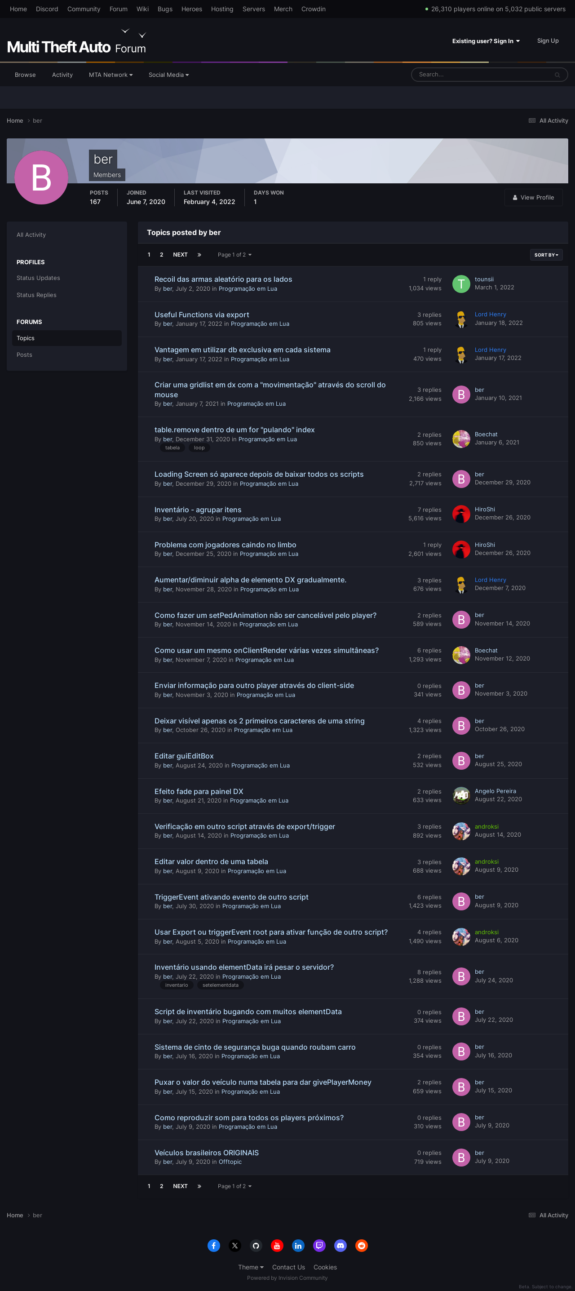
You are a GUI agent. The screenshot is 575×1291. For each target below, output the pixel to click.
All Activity (31, 234)
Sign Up (548, 40)
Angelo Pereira (495, 790)
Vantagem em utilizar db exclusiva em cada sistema (243, 349)
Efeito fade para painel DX (199, 791)
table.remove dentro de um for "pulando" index (235, 429)
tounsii (484, 279)
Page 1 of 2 (235, 254)
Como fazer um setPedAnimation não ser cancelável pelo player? (265, 615)
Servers (254, 9)
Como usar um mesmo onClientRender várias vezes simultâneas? (267, 650)
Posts (24, 354)
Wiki (143, 9)
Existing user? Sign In (486, 40)
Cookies (325, 1267)
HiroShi (485, 509)
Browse (25, 74)
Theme (251, 1267)
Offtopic (230, 1161)
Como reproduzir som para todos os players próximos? (249, 1117)
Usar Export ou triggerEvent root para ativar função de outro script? (271, 931)
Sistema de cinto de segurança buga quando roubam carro (255, 1047)
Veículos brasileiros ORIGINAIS (207, 1152)
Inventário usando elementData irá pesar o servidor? (244, 967)
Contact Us (288, 1267)
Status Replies (37, 294)
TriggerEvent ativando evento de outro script (232, 896)
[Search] (451, 74)
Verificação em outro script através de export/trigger (245, 826)
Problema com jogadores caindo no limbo (225, 544)
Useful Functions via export (202, 314)
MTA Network (111, 74)
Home (18, 9)
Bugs (165, 9)
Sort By (546, 254)
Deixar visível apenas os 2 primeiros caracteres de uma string (260, 720)
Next (180, 254)
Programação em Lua (248, 288)
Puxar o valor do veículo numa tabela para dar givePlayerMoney (263, 1082)
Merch (283, 9)
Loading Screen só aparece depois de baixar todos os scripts (259, 474)
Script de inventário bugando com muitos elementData (248, 1011)
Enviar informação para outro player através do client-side (254, 685)
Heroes (191, 9)
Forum (119, 9)
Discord (47, 9)
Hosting (222, 9)
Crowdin (313, 9)
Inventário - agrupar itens (198, 509)
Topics (26, 338)
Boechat (486, 434)
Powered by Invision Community (287, 1277)
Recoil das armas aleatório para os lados (223, 279)
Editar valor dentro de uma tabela (211, 861)
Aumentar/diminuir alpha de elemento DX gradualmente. (251, 579)
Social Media (169, 74)
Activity (62, 74)
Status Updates (38, 277)
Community (84, 9)
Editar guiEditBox (184, 755)
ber (167, 288)
